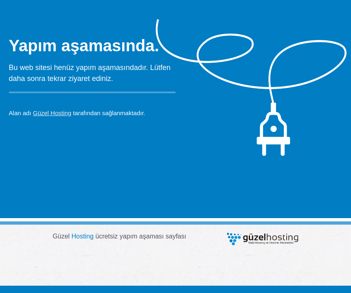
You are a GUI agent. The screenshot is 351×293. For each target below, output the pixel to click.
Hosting (83, 236)
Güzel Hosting (52, 112)
